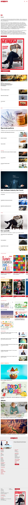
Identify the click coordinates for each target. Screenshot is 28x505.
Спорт (16, 461)
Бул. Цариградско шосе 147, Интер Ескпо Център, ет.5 (6, 499)
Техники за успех (3, 464)
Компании (2, 459)
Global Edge (2, 150)
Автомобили (17, 460)
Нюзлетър (17, 464)
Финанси (2, 458)
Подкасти (2, 470)
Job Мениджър (3, 465)
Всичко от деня (3, 440)
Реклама (10, 488)
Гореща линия (3, 471)
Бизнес (2, 457)
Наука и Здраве (17, 459)
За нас (1, 488)
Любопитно (17, 453)
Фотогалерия (17, 454)
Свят (1, 453)
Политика (2, 454)
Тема (1, 88)
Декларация (2, 490)
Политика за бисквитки (4, 493)
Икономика (2, 461)
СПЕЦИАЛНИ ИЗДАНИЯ (3, 253)
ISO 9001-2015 (10, 489)
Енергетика (2, 460)
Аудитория (2, 489)
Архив (2, 472)
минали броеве (3, 277)
